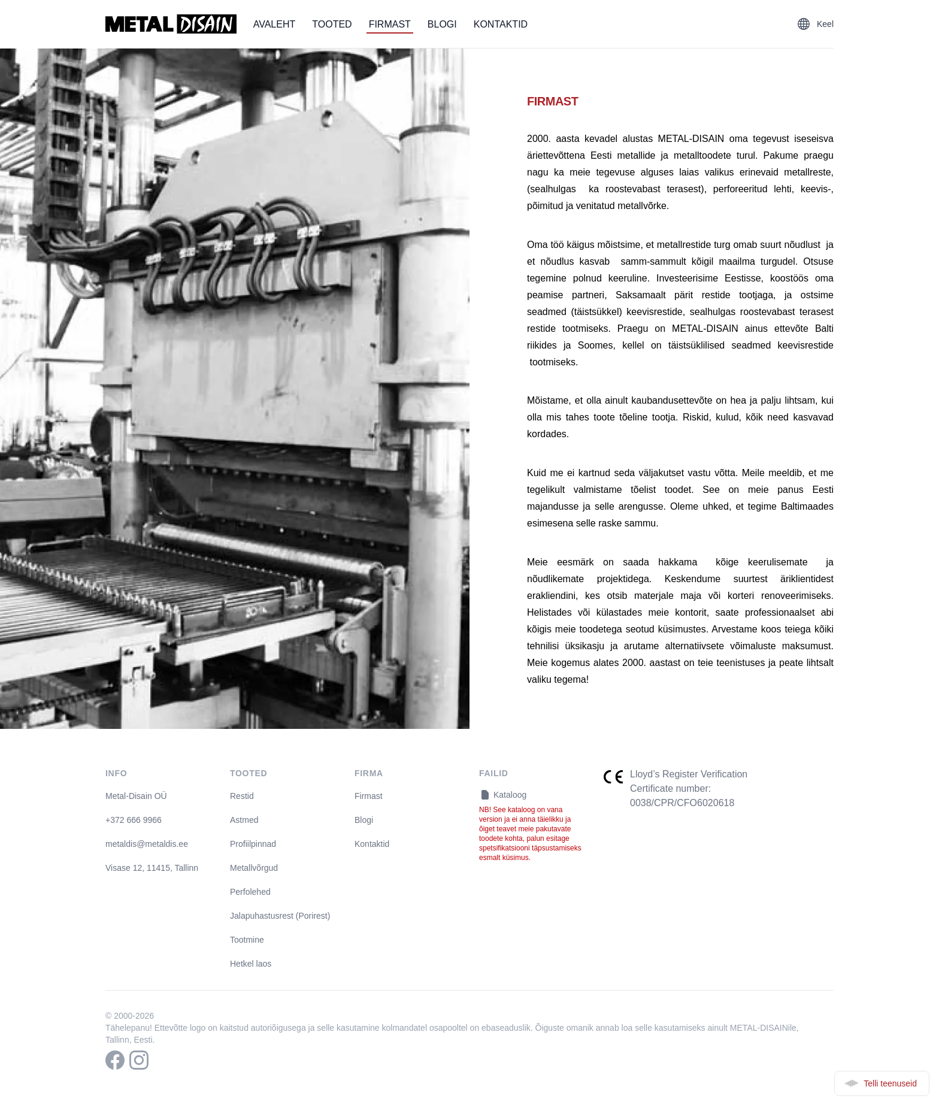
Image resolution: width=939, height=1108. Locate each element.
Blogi (442, 24)
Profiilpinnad (253, 844)
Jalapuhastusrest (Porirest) (280, 916)
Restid (242, 796)
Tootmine (247, 939)
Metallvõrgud (254, 868)
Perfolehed (250, 892)
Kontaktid (501, 24)
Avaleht (274, 24)
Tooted (332, 24)
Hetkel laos (250, 963)
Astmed (244, 820)
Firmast (390, 24)
